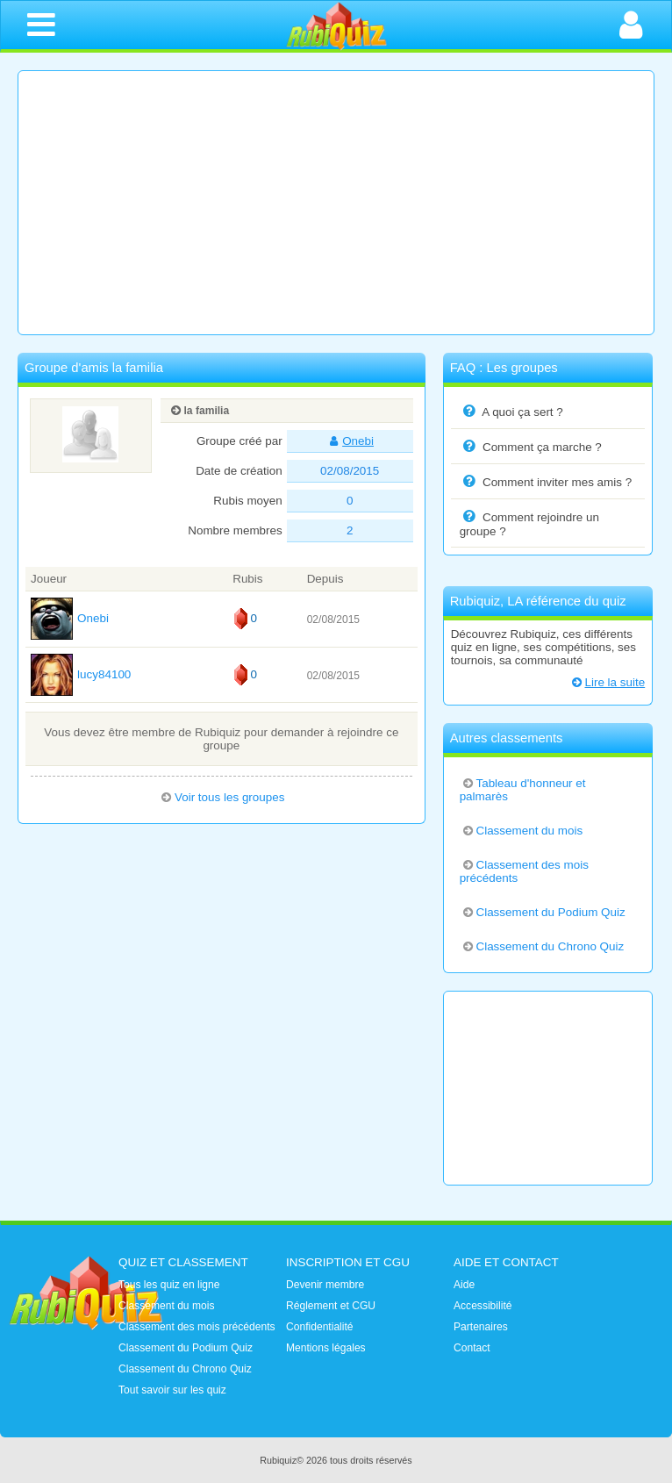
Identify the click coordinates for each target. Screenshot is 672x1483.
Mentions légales (326, 1348)
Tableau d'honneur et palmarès (523, 790)
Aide (464, 1285)
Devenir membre (325, 1285)
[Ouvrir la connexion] (631, 24)
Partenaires (481, 1327)
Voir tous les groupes (221, 797)
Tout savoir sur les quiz (172, 1390)
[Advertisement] (336, 203)
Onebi (349, 441)
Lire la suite (607, 682)
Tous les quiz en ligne (168, 1285)
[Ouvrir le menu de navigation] (41, 24)
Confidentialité (320, 1327)
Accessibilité (482, 1306)
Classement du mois (521, 830)
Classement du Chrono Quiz (542, 946)
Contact (472, 1348)
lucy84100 (81, 674)
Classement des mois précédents (524, 871)
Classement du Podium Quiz (543, 912)
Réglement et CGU (330, 1306)
